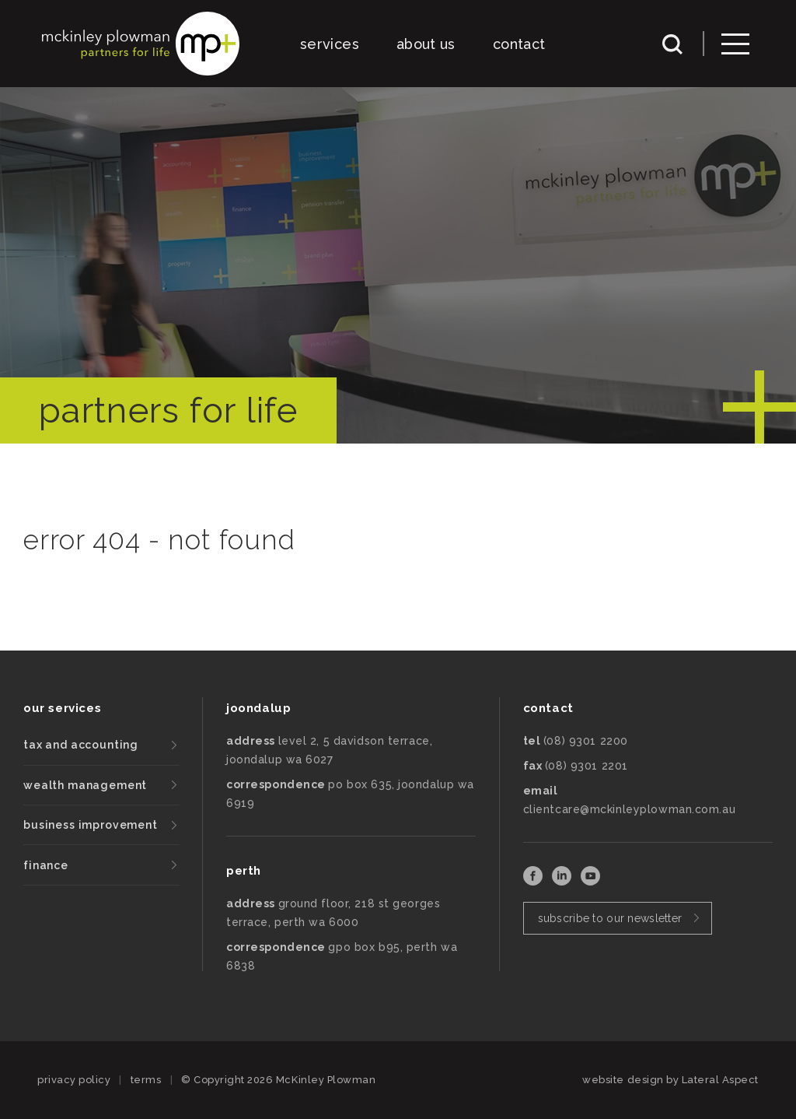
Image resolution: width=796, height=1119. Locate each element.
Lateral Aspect (720, 1080)
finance (45, 865)
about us (426, 44)
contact (519, 44)
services (329, 44)
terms (146, 1080)
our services (62, 708)
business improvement (90, 825)
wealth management (85, 785)
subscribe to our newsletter (610, 918)
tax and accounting (80, 744)
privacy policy (73, 1080)
